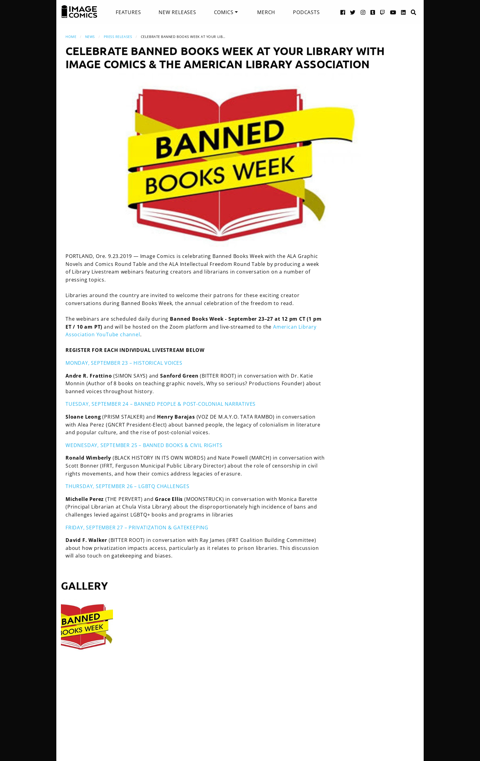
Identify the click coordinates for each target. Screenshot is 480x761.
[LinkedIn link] (403, 12)
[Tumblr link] (372, 12)
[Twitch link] (382, 12)
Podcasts (306, 12)
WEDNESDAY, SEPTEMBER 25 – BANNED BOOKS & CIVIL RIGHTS (144, 445)
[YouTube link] (393, 12)
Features (128, 12)
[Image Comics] (79, 11)
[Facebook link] (342, 12)
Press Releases (118, 36)
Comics (224, 12)
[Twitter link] (353, 12)
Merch (266, 12)
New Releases (177, 12)
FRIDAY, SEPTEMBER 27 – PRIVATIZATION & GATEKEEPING (137, 527)
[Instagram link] (363, 12)
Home (71, 36)
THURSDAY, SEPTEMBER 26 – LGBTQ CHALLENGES (127, 486)
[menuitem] (128, 12)
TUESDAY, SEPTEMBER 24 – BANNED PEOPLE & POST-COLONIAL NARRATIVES (161, 404)
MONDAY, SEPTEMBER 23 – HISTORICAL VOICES (124, 363)
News (90, 36)
